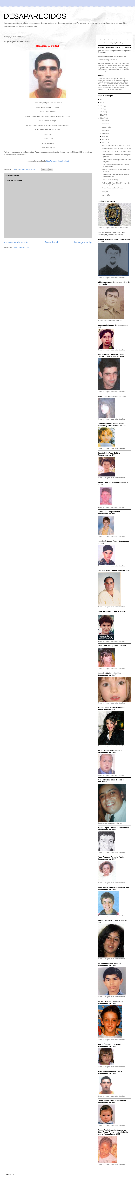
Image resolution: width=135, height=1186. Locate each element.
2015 (102, 106)
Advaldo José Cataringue (110, 180)
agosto (104, 133)
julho (104, 136)
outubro (105, 127)
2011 (102, 118)
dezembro (105, 121)
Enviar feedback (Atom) (21, 247)
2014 (102, 109)
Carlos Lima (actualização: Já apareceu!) (115, 151)
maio (104, 142)
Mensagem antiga (83, 242)
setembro (105, 130)
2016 (102, 102)
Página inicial (51, 242)
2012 (102, 115)
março (104, 195)
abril (103, 192)
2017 (102, 99)
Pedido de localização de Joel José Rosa (116, 148)
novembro (105, 124)
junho (104, 139)
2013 (102, 112)
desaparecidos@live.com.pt (107, 60)
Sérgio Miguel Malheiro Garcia (112, 188)
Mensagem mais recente (16, 242)
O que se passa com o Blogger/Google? (115, 145)
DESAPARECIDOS (35, 16)
